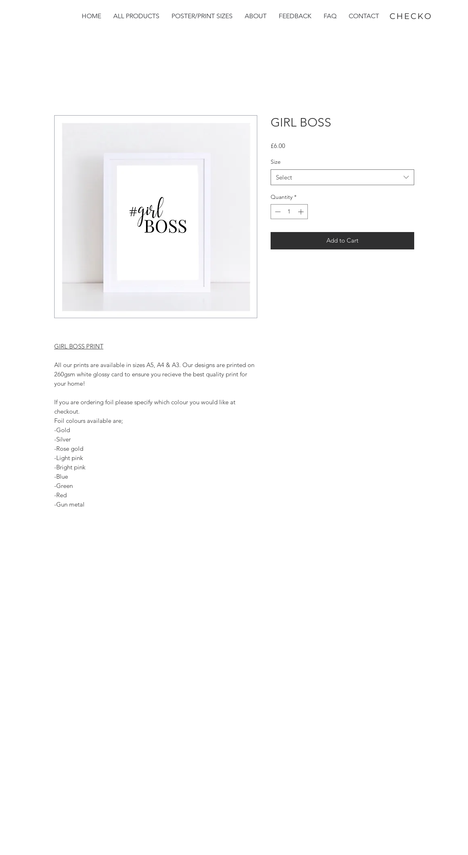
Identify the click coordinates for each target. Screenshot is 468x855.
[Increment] (301, 212)
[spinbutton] (289, 212)
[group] (438, 817)
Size (276, 161)
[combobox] (342, 177)
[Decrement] (277, 212)
